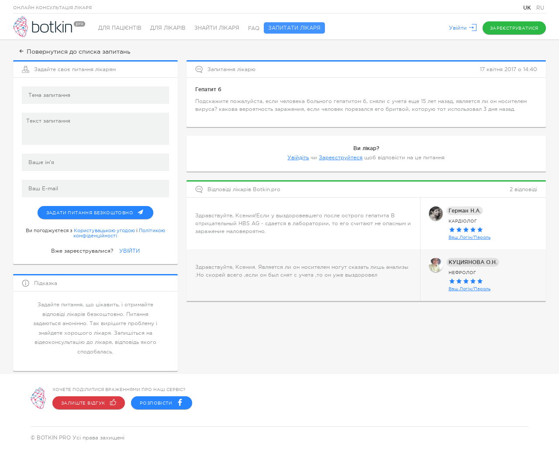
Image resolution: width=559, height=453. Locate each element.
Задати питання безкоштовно (99, 210)
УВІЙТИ (129, 250)
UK (528, 7)
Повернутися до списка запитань (74, 51)
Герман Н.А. (465, 210)
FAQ (253, 28)
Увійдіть (298, 157)
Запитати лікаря (294, 28)
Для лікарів (168, 28)
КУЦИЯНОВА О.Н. (473, 261)
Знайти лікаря (216, 28)
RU (540, 8)
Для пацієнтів (119, 28)
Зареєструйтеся (340, 157)
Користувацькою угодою (104, 229)
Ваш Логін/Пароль (469, 236)
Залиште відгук (88, 402)
